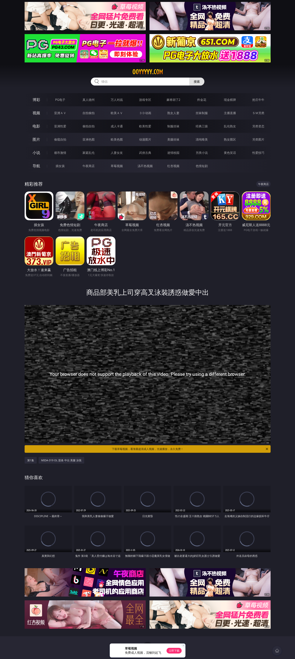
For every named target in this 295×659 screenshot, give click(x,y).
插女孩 (60, 166)
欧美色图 (117, 139)
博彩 (36, 99)
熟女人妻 (173, 113)
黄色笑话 (230, 153)
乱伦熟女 (230, 126)
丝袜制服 (202, 113)
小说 (36, 152)
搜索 (197, 81)
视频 (36, 112)
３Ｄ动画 (145, 113)
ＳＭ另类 (258, 113)
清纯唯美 (202, 139)
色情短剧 (202, 166)
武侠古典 (145, 153)
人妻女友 (117, 153)
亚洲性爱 (60, 126)
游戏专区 (145, 100)
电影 (36, 126)
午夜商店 (89, 166)
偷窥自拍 (60, 139)
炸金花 (201, 100)
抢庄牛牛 (258, 100)
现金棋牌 (230, 100)
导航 (36, 165)
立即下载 (174, 650)
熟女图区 (230, 139)
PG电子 (60, 100)
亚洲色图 (89, 139)
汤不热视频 (145, 166)
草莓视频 (117, 166)
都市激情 (60, 153)
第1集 (30, 460)
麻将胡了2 (173, 100)
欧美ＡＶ (117, 113)
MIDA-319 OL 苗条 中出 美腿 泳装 (61, 460)
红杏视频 (173, 166)
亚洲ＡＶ (60, 113)
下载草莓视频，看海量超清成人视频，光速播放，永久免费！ (190, 449)
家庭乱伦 (89, 153)
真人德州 (89, 100)
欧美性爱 (145, 126)
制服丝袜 (173, 126)
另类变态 (258, 126)
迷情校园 (173, 153)
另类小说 (202, 153)
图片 (36, 139)
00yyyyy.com (147, 72)
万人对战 (117, 100)
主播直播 (230, 113)
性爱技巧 (258, 153)
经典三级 (202, 126)
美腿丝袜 (173, 139)
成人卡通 (117, 126)
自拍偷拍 (89, 113)
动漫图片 (145, 139)
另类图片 (258, 139)
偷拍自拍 (89, 126)
